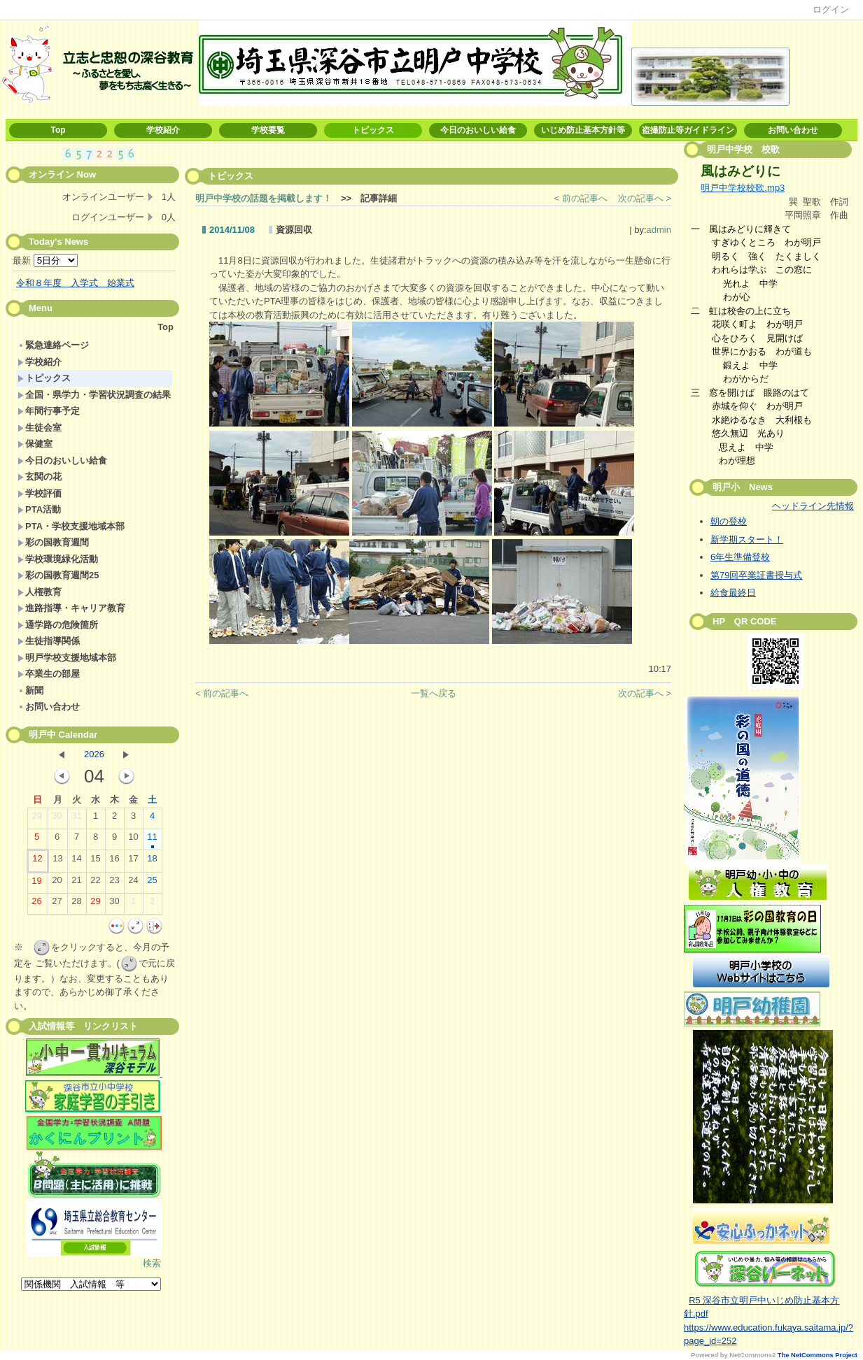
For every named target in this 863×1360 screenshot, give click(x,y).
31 (76, 818)
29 (36, 818)
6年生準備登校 (740, 557)
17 (133, 861)
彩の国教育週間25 (58, 575)
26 (36, 904)
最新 (45, 260)
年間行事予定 (48, 411)
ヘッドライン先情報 (813, 506)
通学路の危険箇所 (57, 625)
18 (152, 861)
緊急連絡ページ (53, 345)
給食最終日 (733, 592)
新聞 (30, 690)
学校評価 (39, 493)
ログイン (831, 9)
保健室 (34, 443)
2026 (94, 754)
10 (133, 839)
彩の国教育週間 (53, 542)
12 (37, 861)
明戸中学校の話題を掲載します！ (263, 198)
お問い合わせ (793, 130)
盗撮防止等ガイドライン (688, 130)
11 (152, 839)
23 (114, 883)
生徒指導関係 (48, 641)
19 (36, 883)
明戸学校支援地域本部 (66, 657)
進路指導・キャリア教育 (71, 608)
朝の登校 (728, 521)
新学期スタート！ (746, 539)
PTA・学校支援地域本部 (71, 526)
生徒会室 (39, 427)
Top (57, 130)
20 (57, 883)
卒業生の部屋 (48, 673)
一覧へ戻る (433, 693)
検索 (152, 1263)
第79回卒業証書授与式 (756, 575)
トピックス (373, 130)
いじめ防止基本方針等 (583, 130)
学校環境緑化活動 (57, 559)
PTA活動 (39, 509)
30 (57, 818)
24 (133, 883)
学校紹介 (163, 130)
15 (95, 861)
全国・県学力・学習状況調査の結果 (94, 394)
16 (114, 861)
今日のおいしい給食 (478, 130)
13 (57, 861)
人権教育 (39, 592)
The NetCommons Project (817, 1355)
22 (95, 883)
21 (76, 883)
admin (659, 229)
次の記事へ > (644, 198)
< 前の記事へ (581, 198)
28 (76, 904)
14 (76, 861)
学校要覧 (268, 130)
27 (57, 904)
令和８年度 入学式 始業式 (75, 283)
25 (152, 883)
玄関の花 (39, 476)
